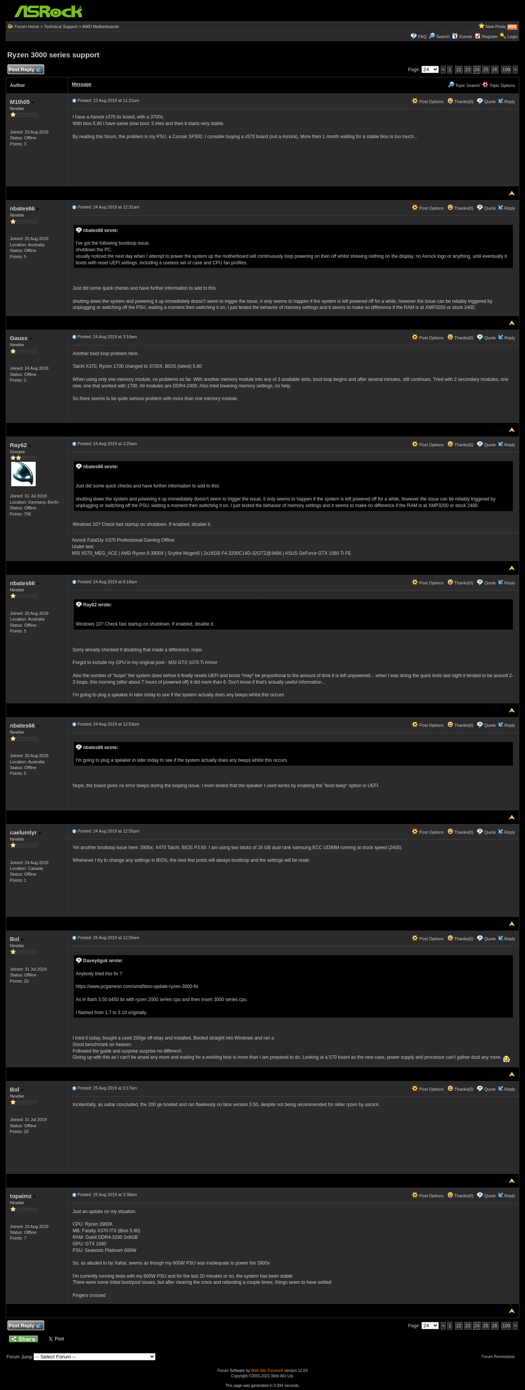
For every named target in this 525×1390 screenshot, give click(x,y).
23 (467, 69)
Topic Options (498, 85)
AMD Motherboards (100, 26)
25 (485, 69)
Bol (16, 939)
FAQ (422, 36)
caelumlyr (25, 832)
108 (506, 69)
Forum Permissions (500, 1357)
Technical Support (60, 26)
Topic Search (464, 85)
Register (490, 36)
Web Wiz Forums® (267, 1370)
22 (458, 69)
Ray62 (20, 445)
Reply (509, 101)
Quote (490, 101)
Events (462, 36)
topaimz (23, 1196)
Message (82, 84)
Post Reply (24, 70)
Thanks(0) (460, 101)
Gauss (21, 338)
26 (494, 69)
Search (443, 36)
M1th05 (22, 101)
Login (512, 36)
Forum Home (27, 26)
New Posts (496, 26)
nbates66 (24, 208)
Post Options (427, 101)
